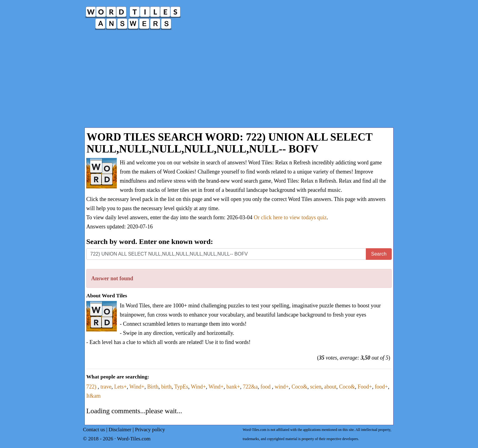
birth (166, 387)
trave (106, 387)
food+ (381, 387)
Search (379, 253)
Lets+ (120, 387)
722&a (250, 387)
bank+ (233, 387)
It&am (93, 396)
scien (315, 387)
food (266, 387)
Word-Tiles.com (134, 439)
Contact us (94, 429)
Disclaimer (120, 429)
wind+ (282, 387)
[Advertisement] (239, 81)
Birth (153, 387)
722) (92, 387)
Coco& (299, 387)
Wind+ (136, 387)
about (330, 387)
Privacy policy (150, 429)
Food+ (365, 387)
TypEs (181, 387)
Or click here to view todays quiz (290, 217)
